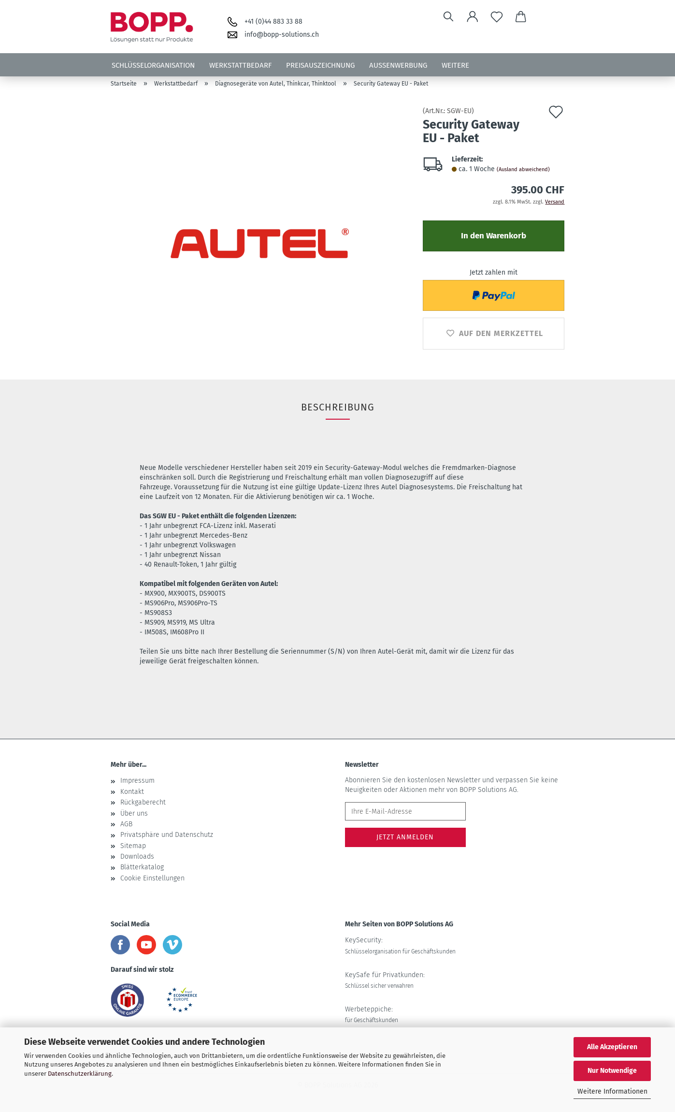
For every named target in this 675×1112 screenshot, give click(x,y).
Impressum (137, 780)
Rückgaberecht (143, 802)
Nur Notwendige (612, 1071)
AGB (126, 824)
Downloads (137, 856)
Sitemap (133, 846)
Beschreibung (337, 407)
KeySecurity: (400, 945)
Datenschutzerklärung (80, 1073)
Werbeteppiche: (371, 1014)
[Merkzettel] (497, 17)
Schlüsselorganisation (153, 65)
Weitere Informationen (612, 1091)
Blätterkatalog (142, 867)
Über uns (134, 813)
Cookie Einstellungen (152, 878)
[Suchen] (448, 17)
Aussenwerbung (398, 65)
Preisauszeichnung (320, 65)
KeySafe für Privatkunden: (385, 980)
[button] (472, 17)
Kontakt (132, 792)
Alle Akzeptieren (612, 1047)
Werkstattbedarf (240, 65)
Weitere (455, 65)
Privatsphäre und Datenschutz (166, 835)
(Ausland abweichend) (523, 169)
